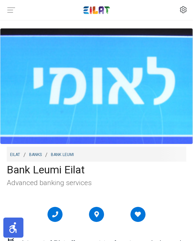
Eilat (15, 154)
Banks (35, 154)
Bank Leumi (62, 154)
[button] (13, 228)
